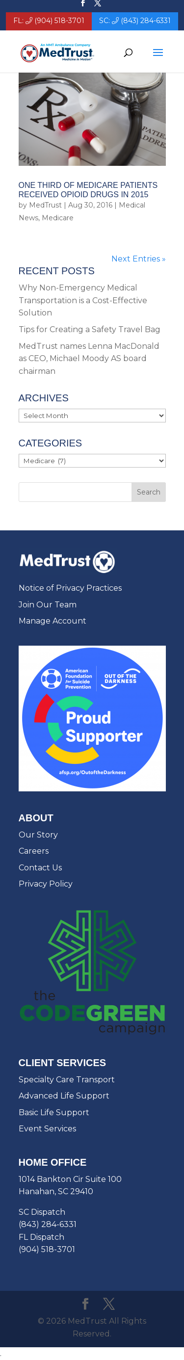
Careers (34, 851)
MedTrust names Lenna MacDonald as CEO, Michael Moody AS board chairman (89, 358)
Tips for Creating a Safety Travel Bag (89, 329)
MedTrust (45, 205)
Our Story (38, 834)
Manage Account (52, 621)
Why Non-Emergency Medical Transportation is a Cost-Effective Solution (83, 300)
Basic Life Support (54, 1112)
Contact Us (40, 867)
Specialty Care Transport (67, 1079)
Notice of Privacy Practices (70, 588)
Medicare (58, 217)
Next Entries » (138, 258)
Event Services (47, 1128)
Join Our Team (48, 604)
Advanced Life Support (64, 1095)
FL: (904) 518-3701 (48, 21)
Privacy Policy (46, 884)
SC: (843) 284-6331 (135, 21)
